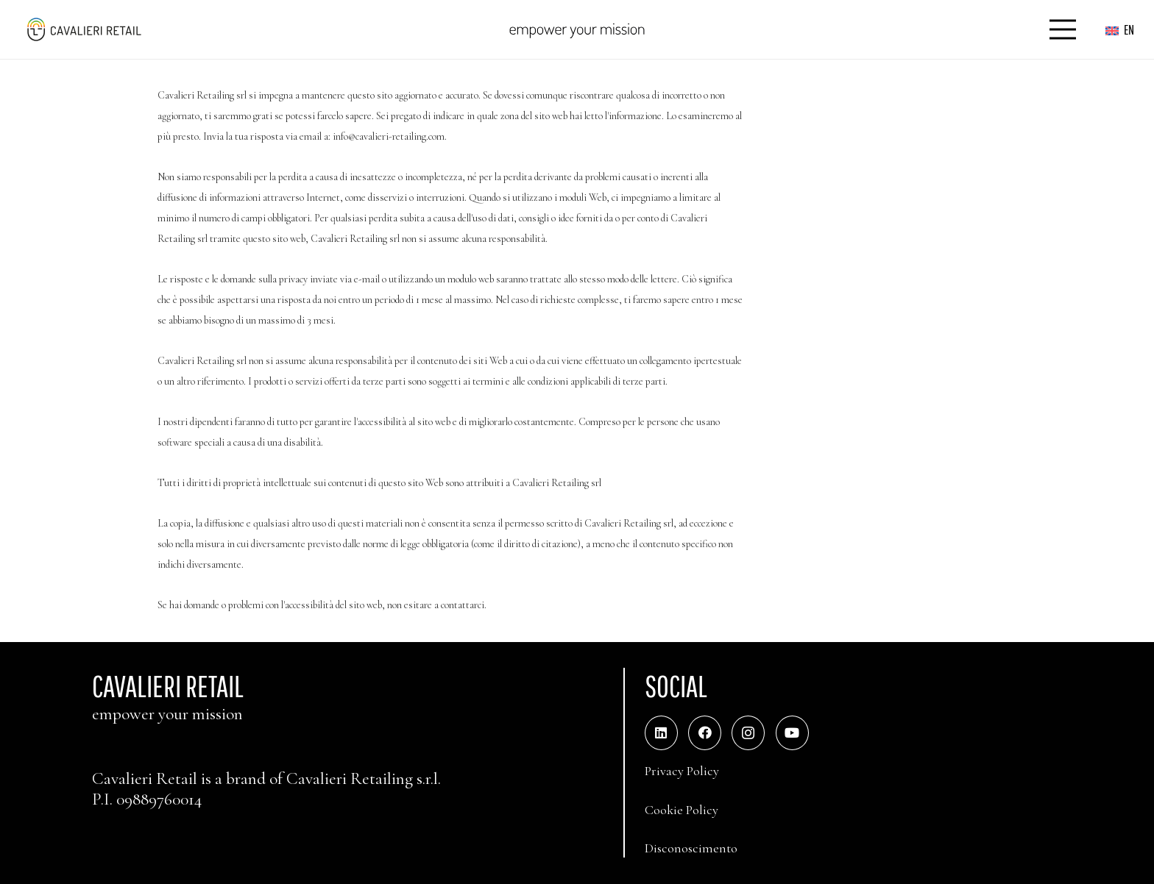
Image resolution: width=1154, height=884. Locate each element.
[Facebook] (704, 733)
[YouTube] (792, 733)
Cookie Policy (681, 810)
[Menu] (1063, 29)
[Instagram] (748, 733)
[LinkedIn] (661, 733)
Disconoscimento (691, 848)
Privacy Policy (682, 771)
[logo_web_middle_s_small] (83, 29)
